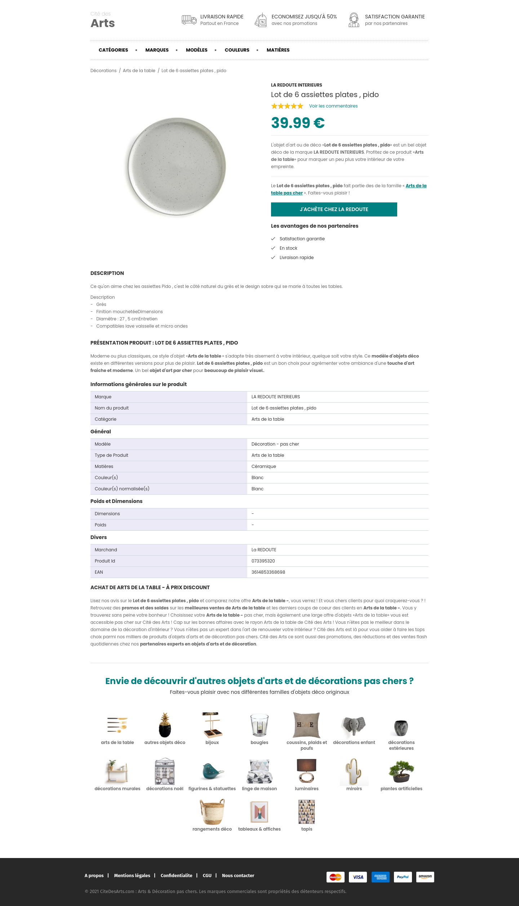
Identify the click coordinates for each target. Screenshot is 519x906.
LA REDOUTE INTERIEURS (339, 152)
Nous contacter (238, 875)
